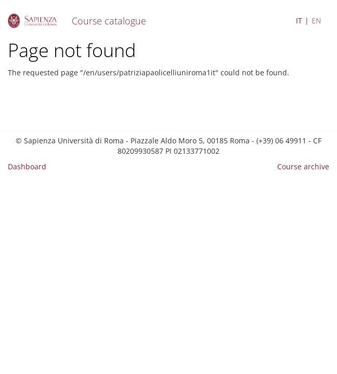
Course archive (303, 166)
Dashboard (27, 166)
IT (299, 20)
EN (316, 20)
